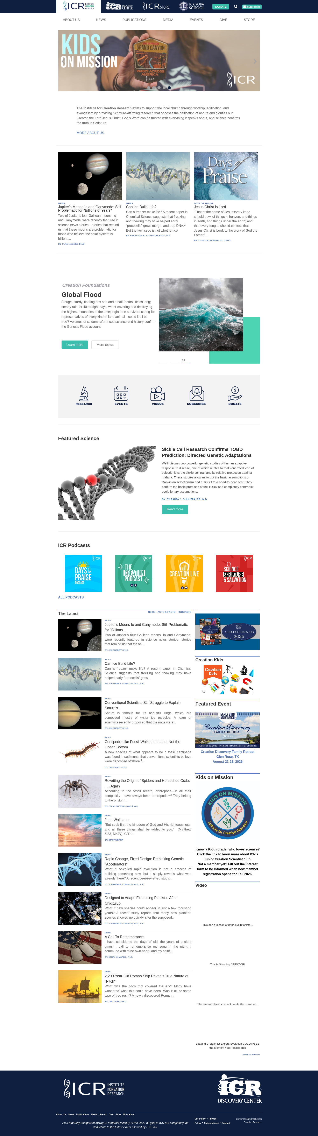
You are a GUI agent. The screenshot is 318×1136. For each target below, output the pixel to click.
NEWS (61, 203)
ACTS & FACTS (166, 612)
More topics (105, 344)
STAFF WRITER (115, 840)
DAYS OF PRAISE (203, 203)
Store (249, 20)
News (101, 20)
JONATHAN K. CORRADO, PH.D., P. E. (126, 683)
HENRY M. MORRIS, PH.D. (120, 957)
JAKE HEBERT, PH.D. (118, 650)
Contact (226, 1123)
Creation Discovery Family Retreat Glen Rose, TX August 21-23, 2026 (228, 756)
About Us (71, 20)
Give (223, 20)
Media (168, 20)
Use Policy (200, 1118)
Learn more (74, 344)
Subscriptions (211, 1123)
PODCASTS (184, 612)
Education (128, 1114)
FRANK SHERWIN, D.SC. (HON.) (123, 806)
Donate (220, 6)
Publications (134, 20)
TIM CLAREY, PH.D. (117, 767)
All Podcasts (71, 597)
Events (196, 20)
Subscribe (252, 7)
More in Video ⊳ (251, 1054)
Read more (175, 509)
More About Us (90, 133)
